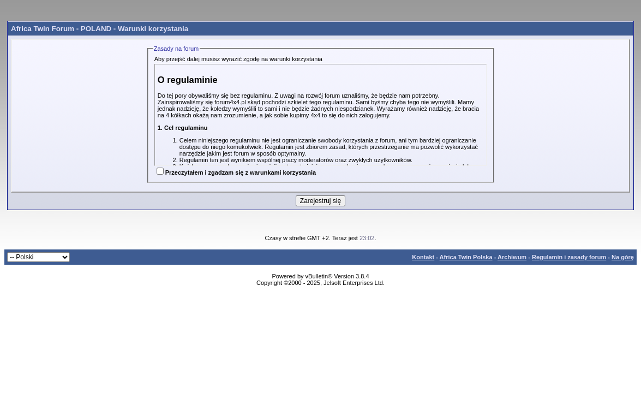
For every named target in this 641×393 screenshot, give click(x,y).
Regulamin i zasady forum (569, 257)
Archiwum (512, 257)
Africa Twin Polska (466, 257)
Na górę (623, 257)
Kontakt (423, 257)
